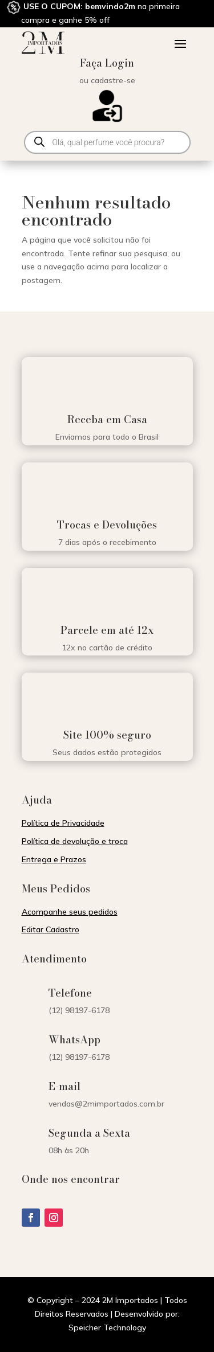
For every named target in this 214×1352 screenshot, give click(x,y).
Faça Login (107, 63)
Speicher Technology (107, 1327)
